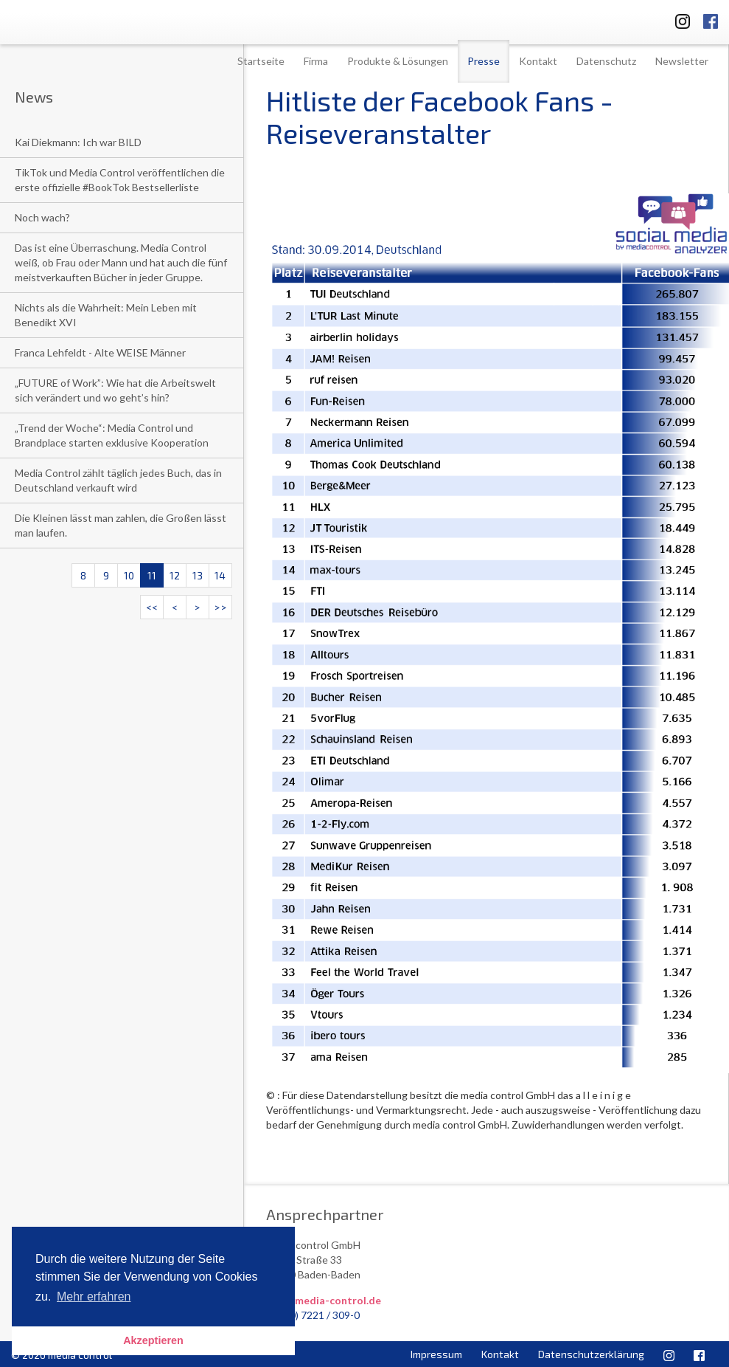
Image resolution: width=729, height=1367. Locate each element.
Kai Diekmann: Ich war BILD (78, 142)
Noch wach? (42, 217)
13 (197, 575)
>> (220, 607)
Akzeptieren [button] (153, 1340)
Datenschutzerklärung (591, 1354)
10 (129, 575)
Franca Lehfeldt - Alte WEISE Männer (100, 352)
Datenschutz (606, 61)
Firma (316, 61)
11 (151, 575)
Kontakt (538, 61)
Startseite (261, 61)
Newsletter (681, 61)
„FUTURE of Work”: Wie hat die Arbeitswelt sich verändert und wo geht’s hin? (115, 390)
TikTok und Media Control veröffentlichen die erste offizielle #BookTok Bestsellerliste (120, 179)
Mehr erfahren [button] (94, 1296)
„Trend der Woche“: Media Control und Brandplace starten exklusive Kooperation (112, 435)
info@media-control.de (323, 1300)
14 (220, 575)
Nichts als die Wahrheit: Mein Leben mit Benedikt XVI (106, 314)
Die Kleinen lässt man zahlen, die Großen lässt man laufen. (120, 525)
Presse (483, 61)
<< (152, 607)
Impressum (436, 1354)
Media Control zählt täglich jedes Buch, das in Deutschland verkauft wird (118, 480)
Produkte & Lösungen (397, 61)
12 (175, 575)
